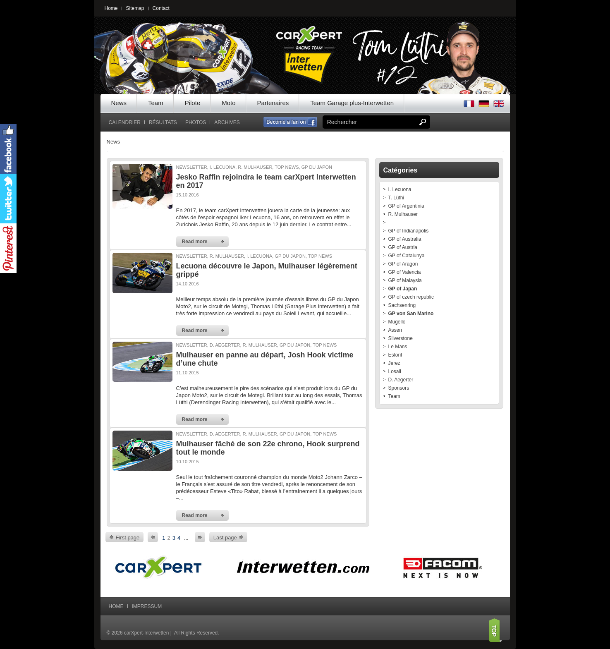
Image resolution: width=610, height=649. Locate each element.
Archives (226, 122)
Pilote (193, 102)
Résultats (163, 122)
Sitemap (135, 8)
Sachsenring (402, 305)
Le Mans (397, 347)
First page (128, 537)
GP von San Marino (411, 313)
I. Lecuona (399, 189)
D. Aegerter (401, 380)
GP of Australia (404, 239)
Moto (228, 102)
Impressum (147, 606)
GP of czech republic (411, 297)
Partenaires (273, 102)
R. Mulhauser (403, 214)
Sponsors (398, 388)
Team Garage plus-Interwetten (352, 102)
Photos (195, 122)
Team (155, 102)
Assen (395, 330)
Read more (195, 241)
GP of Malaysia (405, 280)
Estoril (395, 355)
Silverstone (400, 338)
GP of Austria (402, 247)
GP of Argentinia (406, 206)
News (119, 102)
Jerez (394, 363)
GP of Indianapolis (408, 231)
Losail (394, 371)
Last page (225, 537)
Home (111, 8)
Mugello (397, 322)
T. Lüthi (396, 198)
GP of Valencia (404, 272)
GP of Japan (402, 289)
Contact (161, 8)
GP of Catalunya (406, 256)
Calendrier (125, 122)
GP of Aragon (403, 264)
